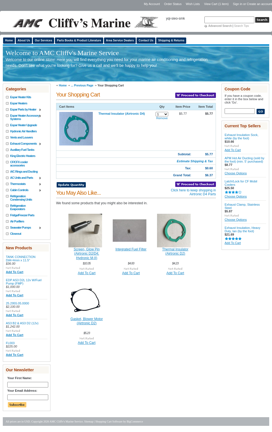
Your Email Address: (22, 390)
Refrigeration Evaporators (18, 207)
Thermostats (24, 184)
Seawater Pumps (24, 228)
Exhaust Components (24, 144)
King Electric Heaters (22, 156)
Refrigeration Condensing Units (21, 197)
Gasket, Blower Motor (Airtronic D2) (86, 321)
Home (63, 85)
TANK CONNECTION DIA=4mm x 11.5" (21, 258)
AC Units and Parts (24, 178)
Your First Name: (19, 378)
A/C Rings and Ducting (24, 171)
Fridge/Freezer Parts (22, 215)
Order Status (172, 4)
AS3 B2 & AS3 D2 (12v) (22, 323)
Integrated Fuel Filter (131, 249)
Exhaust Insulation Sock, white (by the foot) (241, 136)
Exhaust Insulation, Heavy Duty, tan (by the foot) (242, 229)
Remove (162, 118)
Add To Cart (14, 272)
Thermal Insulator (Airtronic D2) (175, 251)
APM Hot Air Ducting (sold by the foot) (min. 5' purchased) (244, 159)
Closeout (15, 233)
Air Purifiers (17, 221)
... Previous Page (82, 85)
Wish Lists (193, 4)
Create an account (259, 4)
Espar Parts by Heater (24, 110)
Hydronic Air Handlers (23, 131)
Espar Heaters (18, 103)
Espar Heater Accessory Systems (24, 117)
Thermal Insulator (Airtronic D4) (121, 113)
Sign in (238, 4)
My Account (152, 4)
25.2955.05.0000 (17, 303)
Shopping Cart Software (109, 421)
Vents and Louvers (21, 137)
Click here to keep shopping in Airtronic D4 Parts (193, 192)
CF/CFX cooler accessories (19, 163)
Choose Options (236, 173)
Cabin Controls (24, 190)
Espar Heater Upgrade (23, 125)
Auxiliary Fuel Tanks (22, 149)
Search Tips (241, 25)
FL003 (10, 343)
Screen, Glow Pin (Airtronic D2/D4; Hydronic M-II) (87, 253)
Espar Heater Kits (20, 97)
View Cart (216, 4)
